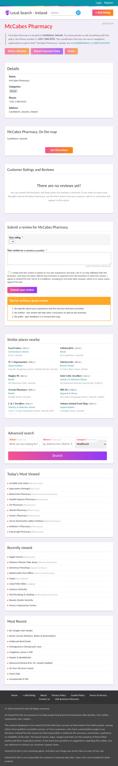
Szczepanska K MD (18, 679)
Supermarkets (15, 365)
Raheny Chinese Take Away (33, 562)
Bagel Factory (22, 556)
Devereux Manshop (28, 567)
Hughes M (14, 376)
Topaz (18, 578)
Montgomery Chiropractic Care (25, 646)
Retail (13, 91)
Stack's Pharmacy (24, 515)
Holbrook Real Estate (20, 641)
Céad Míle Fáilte (22, 583)
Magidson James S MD (21, 652)
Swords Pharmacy (18, 389)
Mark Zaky (14, 673)
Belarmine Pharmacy (33, 494)
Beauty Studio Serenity (21, 600)
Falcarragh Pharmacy (26, 531)
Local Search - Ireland (28, 12)
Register (108, 2)
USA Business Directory (67, 699)
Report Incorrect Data (47, 51)
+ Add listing (102, 12)
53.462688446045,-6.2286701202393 (90, 43)
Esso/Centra (15, 348)
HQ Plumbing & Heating (33, 594)
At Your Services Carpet (21, 668)
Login (99, 2)
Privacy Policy (59, 695)
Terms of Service (98, 695)
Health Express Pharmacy (28, 499)
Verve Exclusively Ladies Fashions (35, 520)
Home (14, 695)
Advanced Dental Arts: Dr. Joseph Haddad (30, 662)
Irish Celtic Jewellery (71, 376)
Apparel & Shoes (68, 393)
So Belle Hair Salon (26, 483)
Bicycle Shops (67, 365)
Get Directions (58, 150)
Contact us (44, 699)
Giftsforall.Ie (67, 348)
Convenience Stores (18, 351)
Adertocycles (67, 362)
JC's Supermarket (18, 362)
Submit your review (22, 290)
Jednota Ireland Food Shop (74, 403)
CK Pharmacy (22, 504)
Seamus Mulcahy (18, 589)
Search (57, 455)
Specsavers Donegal (24, 488)
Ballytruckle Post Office (32, 572)
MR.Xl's (64, 389)
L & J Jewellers (16, 403)
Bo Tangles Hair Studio (21, 630)
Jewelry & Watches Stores (73, 379)
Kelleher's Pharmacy (26, 526)
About (43, 695)
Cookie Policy (78, 695)
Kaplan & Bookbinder (20, 657)
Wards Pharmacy (24, 510)
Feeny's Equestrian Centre (22, 605)
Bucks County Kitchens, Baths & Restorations (32, 635)
